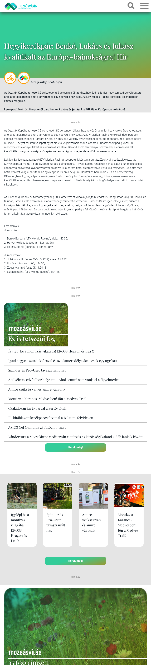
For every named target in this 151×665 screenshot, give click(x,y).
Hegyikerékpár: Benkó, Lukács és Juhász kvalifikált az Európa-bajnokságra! (77, 109)
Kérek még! (75, 447)
